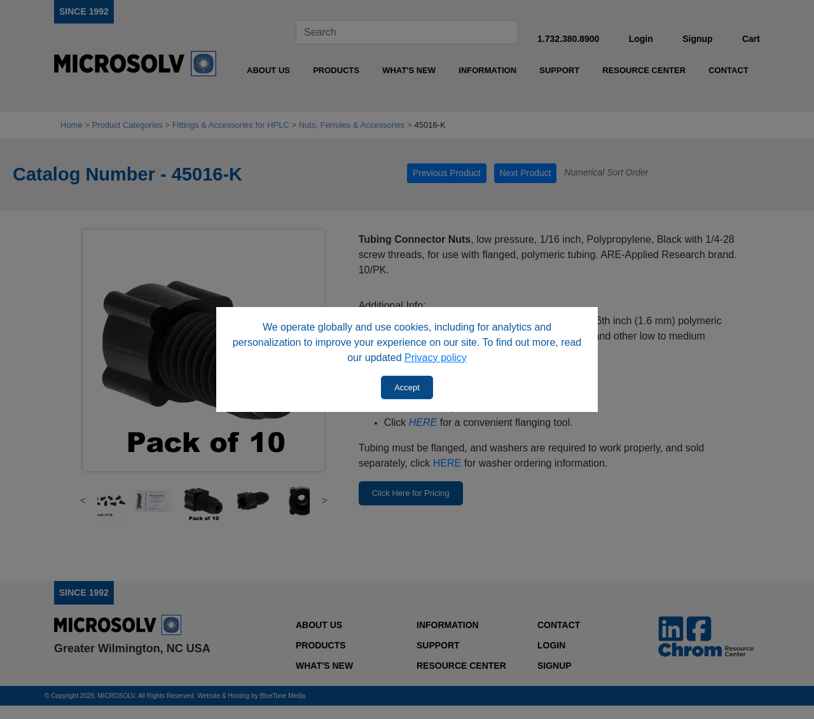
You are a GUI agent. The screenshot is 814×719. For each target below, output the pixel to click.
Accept (407, 387)
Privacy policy (435, 357)
